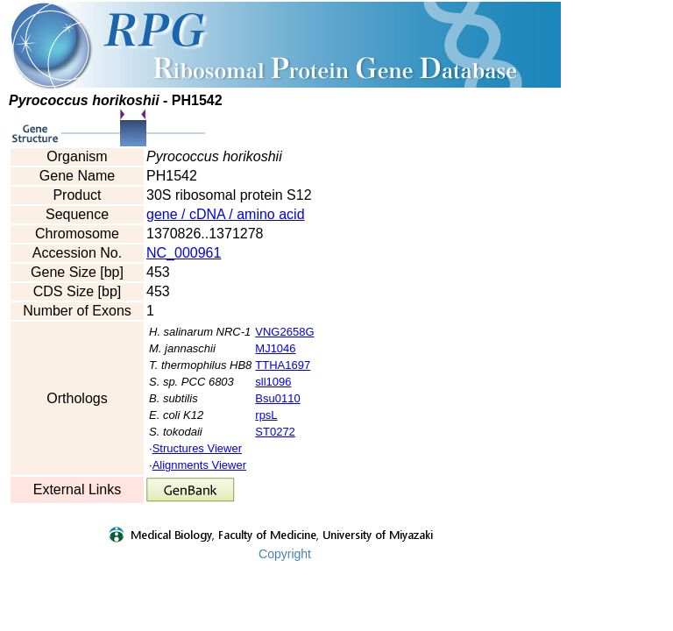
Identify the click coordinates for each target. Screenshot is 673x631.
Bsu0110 (277, 398)
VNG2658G (284, 331)
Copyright (285, 554)
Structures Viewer (197, 448)
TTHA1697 (282, 365)
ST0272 (275, 431)
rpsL (266, 415)
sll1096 (273, 381)
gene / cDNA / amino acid (225, 214)
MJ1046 (275, 348)
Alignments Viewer (199, 464)
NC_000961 (183, 252)
